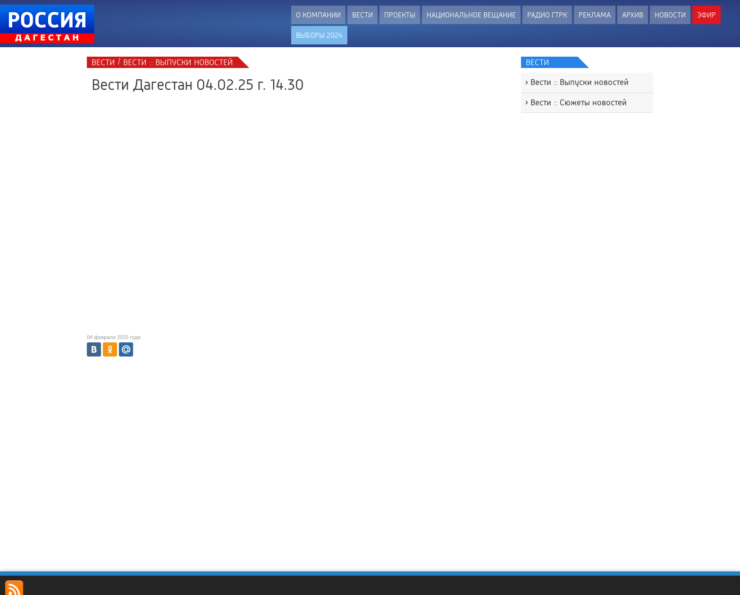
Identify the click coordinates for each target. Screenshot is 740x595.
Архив (632, 14)
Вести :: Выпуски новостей (579, 82)
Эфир (706, 14)
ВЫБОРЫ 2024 (319, 35)
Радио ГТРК (547, 14)
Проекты (399, 14)
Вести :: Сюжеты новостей (578, 102)
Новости (670, 14)
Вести (362, 14)
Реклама (595, 14)
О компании (318, 14)
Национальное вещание (471, 14)
